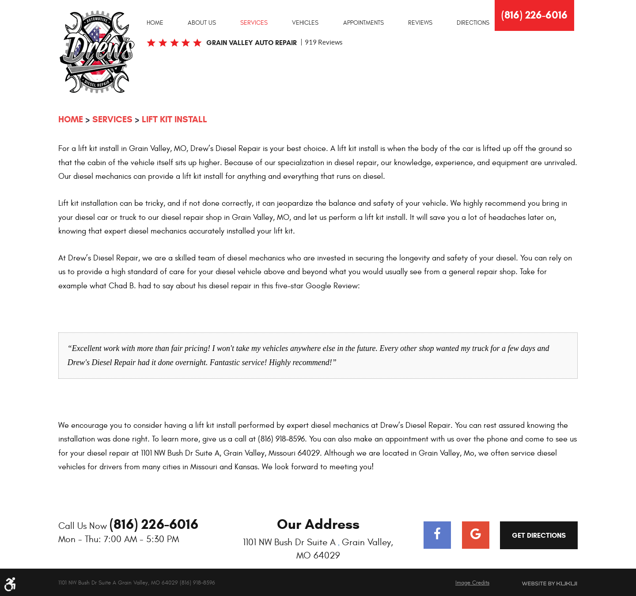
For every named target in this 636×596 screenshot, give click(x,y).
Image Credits (472, 582)
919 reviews (324, 42)
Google (475, 535)
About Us (202, 23)
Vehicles (305, 23)
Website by (539, 583)
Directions (473, 23)
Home (155, 23)
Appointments (363, 23)
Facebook (437, 535)
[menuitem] (155, 22)
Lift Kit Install (174, 119)
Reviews (420, 23)
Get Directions (539, 535)
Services (254, 23)
